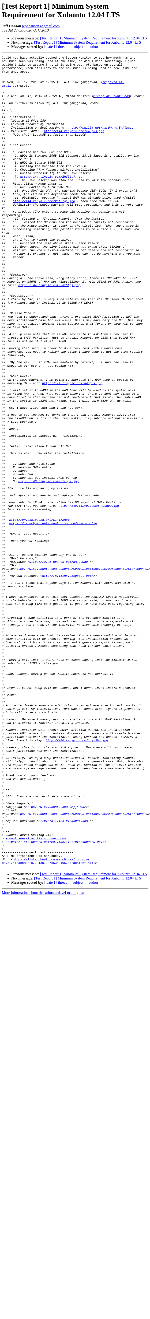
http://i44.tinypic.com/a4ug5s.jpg (74, 146)
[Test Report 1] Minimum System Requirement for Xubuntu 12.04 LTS (93, 38)
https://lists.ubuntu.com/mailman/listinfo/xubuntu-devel (56, 987)
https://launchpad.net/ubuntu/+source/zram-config (53, 604)
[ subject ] (78, 47)
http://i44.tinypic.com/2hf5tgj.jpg (51, 201)
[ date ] (49, 47)
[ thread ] (63, 47)
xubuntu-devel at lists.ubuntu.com (36, 982)
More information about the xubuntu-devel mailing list (43, 1042)
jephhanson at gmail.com (41, 26)
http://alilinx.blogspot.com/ (67, 667)
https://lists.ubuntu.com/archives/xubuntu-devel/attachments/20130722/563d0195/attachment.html (48, 1010)
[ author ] (93, 47)
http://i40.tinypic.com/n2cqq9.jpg (48, 554)
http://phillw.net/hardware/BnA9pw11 (102, 142)
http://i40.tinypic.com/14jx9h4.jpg (77, 865)
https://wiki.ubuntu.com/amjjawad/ (59, 650)
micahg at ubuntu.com (111, 104)
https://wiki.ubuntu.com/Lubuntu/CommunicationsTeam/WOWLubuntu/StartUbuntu (81, 659)
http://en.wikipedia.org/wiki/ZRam (39, 600)
